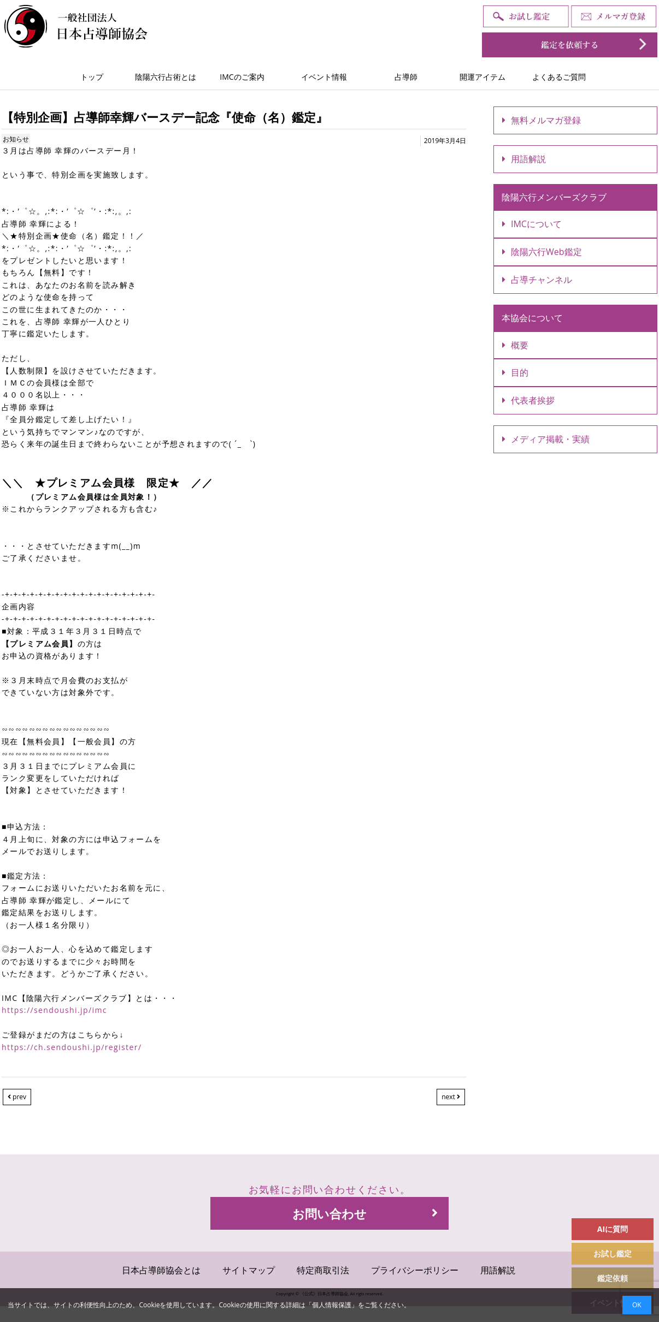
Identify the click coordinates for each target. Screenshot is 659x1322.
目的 (515, 372)
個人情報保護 (331, 1304)
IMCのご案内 (242, 77)
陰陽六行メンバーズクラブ (554, 197)
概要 (515, 345)
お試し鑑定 (612, 1253)
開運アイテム (482, 77)
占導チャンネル (537, 280)
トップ (91, 77)
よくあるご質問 (559, 77)
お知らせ (16, 139)
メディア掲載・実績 (546, 439)
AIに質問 (612, 1229)
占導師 (406, 77)
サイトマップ (248, 1270)
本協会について (532, 318)
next (451, 1096)
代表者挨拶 (528, 400)
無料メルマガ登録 (541, 120)
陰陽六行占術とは (165, 77)
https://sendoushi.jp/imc (54, 1010)
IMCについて (532, 224)
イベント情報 (324, 77)
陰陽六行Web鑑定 (542, 252)
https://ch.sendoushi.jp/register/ (72, 1047)
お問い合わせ (365, 1213)
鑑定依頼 (612, 1278)
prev (17, 1096)
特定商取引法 (323, 1270)
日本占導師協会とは (161, 1270)
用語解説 (524, 159)
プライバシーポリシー (414, 1270)
